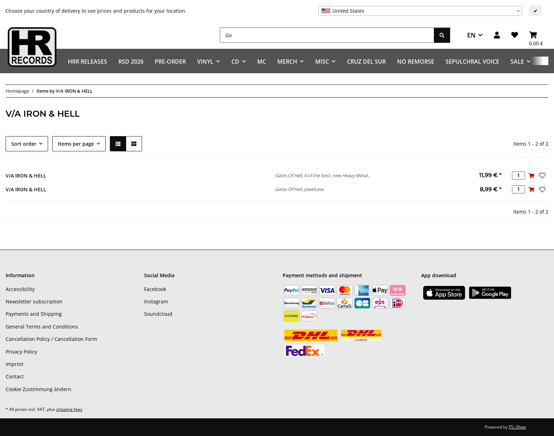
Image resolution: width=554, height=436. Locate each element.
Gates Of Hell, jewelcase (299, 189)
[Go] (327, 35)
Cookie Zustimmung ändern (38, 389)
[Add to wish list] (541, 175)
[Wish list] (515, 35)
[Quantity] (518, 175)
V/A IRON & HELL (26, 175)
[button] (497, 35)
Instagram (156, 301)
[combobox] (420, 11)
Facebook (155, 289)
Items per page (76, 143)
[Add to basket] (531, 176)
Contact (15, 376)
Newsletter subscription (34, 301)
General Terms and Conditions (42, 326)
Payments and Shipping (34, 313)
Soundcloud (158, 313)
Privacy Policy (21, 351)
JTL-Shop (517, 427)
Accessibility (20, 289)
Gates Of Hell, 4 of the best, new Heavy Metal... (323, 175)
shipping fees (69, 409)
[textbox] (420, 11)
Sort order (23, 143)
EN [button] (471, 35)
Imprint (14, 364)
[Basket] (536, 35)
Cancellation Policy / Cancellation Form (51, 339)
